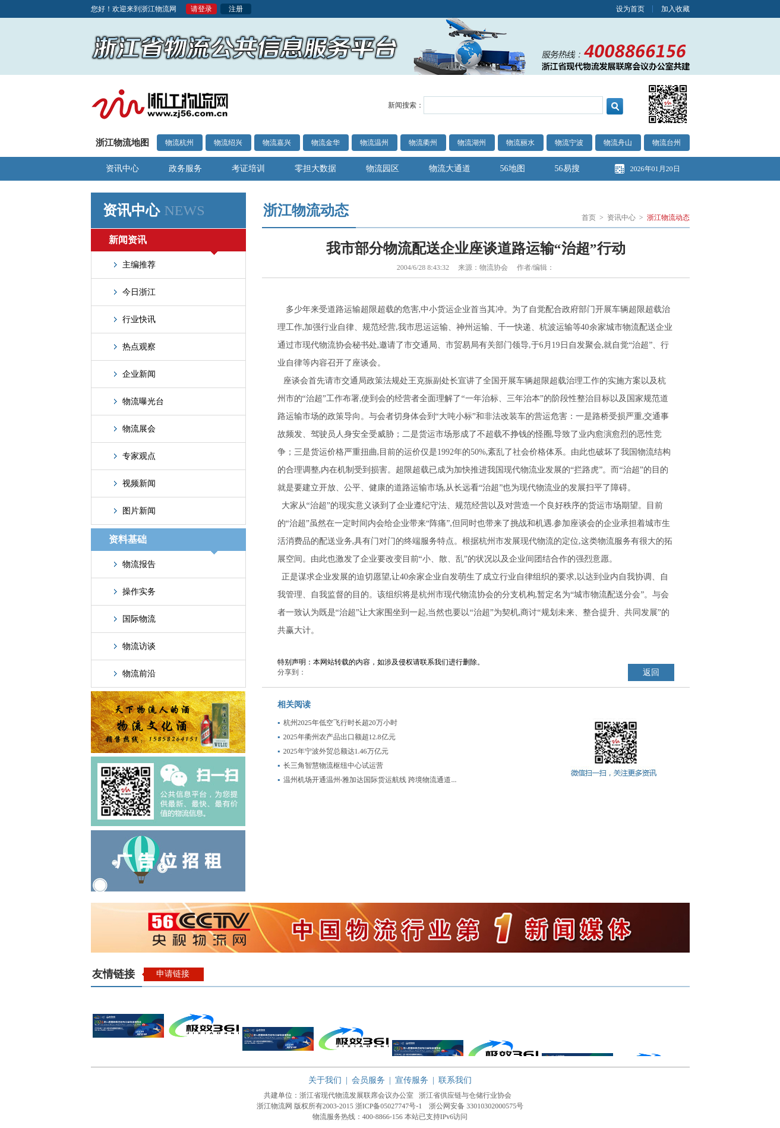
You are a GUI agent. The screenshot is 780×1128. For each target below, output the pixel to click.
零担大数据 (315, 168)
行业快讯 (139, 319)
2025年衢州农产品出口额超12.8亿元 (339, 737)
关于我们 (325, 1080)
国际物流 (139, 619)
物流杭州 (179, 142)
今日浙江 (139, 292)
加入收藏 (675, 9)
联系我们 (455, 1080)
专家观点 (139, 456)
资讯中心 (122, 168)
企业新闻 (139, 374)
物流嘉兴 (277, 142)
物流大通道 (449, 168)
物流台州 (666, 142)
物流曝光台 (143, 401)
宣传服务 (411, 1080)
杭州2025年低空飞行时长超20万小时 (340, 723)
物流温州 (374, 142)
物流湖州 (471, 142)
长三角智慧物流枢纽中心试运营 (333, 765)
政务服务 (185, 168)
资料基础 (163, 542)
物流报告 (139, 564)
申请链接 (173, 973)
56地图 (512, 168)
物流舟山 (618, 142)
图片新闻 (139, 510)
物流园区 (382, 168)
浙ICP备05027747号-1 (388, 1106)
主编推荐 (139, 264)
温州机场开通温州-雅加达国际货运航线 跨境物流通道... (370, 780)
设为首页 (630, 9)
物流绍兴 (228, 142)
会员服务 (368, 1080)
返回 (651, 672)
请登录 (201, 9)
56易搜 (567, 168)
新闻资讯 (163, 243)
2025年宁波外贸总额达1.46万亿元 (336, 751)
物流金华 (325, 142)
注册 (236, 9)
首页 (589, 217)
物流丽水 (520, 142)
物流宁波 (569, 142)
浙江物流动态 (668, 217)
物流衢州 (423, 142)
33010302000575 (491, 1106)
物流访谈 (139, 646)
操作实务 (139, 591)
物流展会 (139, 428)
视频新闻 (139, 483)
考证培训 (248, 168)
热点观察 (139, 346)
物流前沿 (139, 673)
